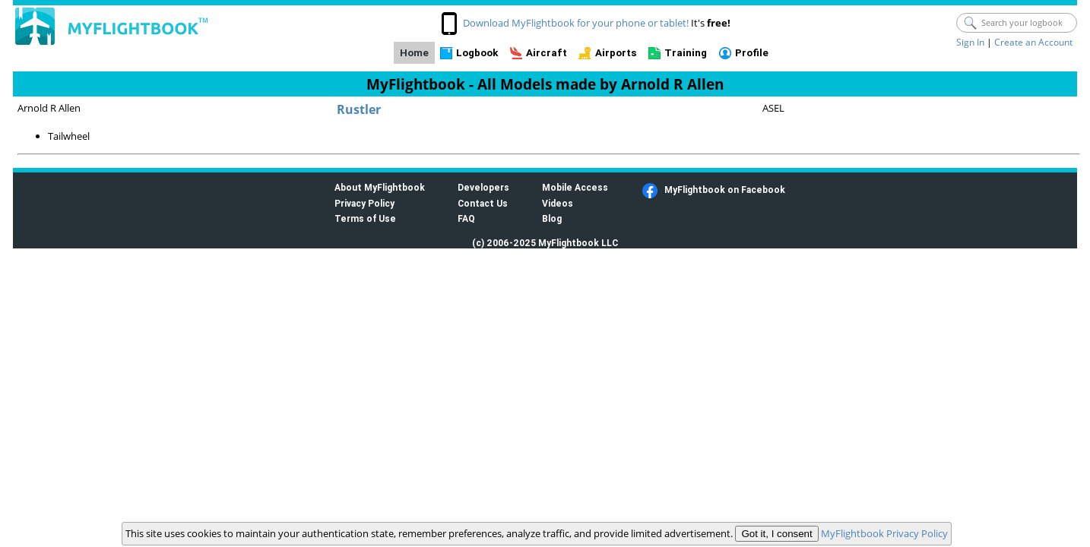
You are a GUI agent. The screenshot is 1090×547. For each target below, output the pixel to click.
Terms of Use (365, 218)
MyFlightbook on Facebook (724, 189)
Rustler (359, 109)
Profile (751, 52)
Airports (616, 52)
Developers (483, 187)
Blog (552, 218)
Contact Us (483, 203)
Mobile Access (575, 187)
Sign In (970, 42)
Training (685, 52)
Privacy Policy (364, 203)
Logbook (477, 52)
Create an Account (1033, 42)
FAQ (466, 218)
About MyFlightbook (379, 187)
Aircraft (546, 52)
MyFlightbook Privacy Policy (884, 533)
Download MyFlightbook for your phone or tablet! (576, 23)
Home (414, 52)
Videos (557, 203)
